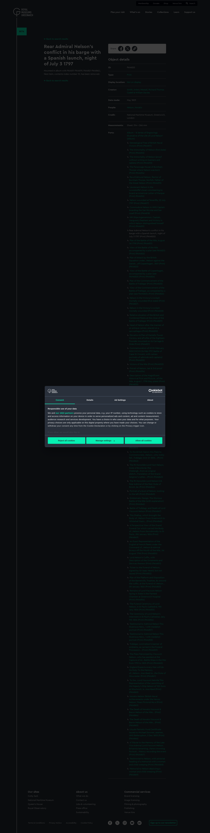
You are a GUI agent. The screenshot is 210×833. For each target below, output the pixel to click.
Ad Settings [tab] (120, 400)
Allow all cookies (143, 440)
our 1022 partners (65, 413)
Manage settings (105, 440)
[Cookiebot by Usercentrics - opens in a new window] (150, 391)
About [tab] (150, 400)
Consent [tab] (60, 400)
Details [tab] (90, 400)
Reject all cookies (66, 440)
